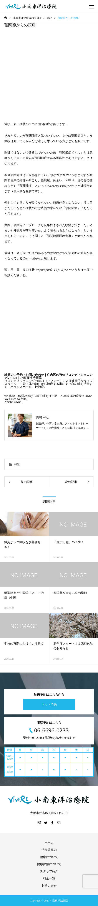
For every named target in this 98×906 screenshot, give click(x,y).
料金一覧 (49, 878)
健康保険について (49, 864)
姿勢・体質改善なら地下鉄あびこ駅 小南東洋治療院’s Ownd (50, 396)
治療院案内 (49, 850)
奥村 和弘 (42, 417)
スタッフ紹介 (49, 871)
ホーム (49, 842)
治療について (49, 857)
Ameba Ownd (12, 402)
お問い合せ (49, 885)
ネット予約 (49, 704)
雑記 (17, 464)
